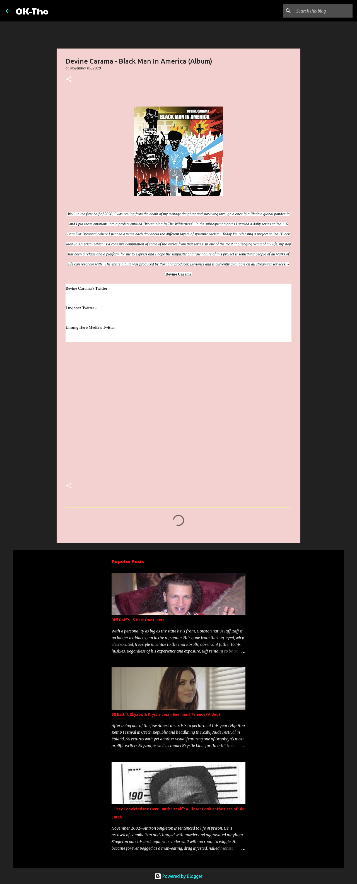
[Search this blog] (323, 11)
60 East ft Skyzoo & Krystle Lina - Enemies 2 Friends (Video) (166, 714)
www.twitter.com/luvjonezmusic (127, 307)
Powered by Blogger (178, 876)
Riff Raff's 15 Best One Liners (138, 620)
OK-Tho (32, 10)
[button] (69, 79)
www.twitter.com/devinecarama (135, 288)
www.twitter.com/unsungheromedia (152, 327)
